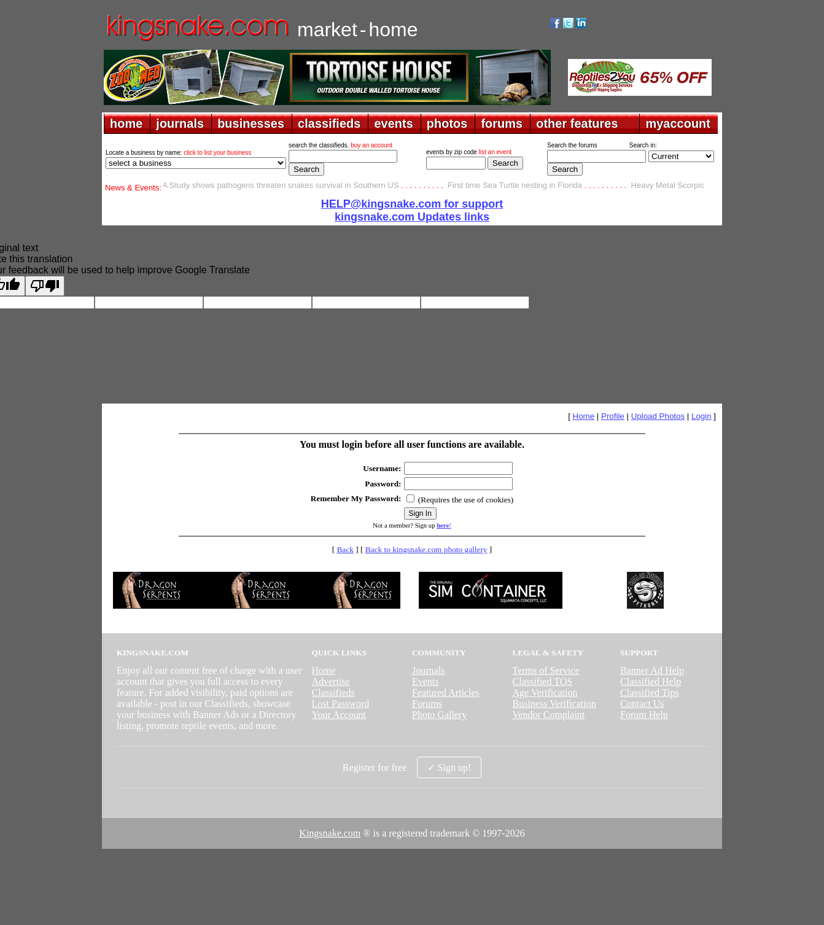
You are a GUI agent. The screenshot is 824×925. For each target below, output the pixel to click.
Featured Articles (446, 692)
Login (701, 416)
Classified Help (650, 681)
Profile (612, 416)
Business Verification (554, 703)
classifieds (329, 123)
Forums (427, 703)
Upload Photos (658, 416)
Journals (428, 670)
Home (584, 416)
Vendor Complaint (549, 714)
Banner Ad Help (652, 670)
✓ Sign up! (449, 767)
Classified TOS (543, 681)
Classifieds (332, 692)
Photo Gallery (439, 714)
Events (425, 681)
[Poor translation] (44, 286)
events (393, 123)
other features (577, 123)
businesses (250, 123)
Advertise (330, 681)
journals (180, 123)
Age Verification (545, 692)
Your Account (338, 714)
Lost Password (340, 703)
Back (344, 549)
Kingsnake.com (329, 833)
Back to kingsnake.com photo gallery (426, 549)
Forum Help (644, 714)
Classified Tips (649, 692)
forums (502, 123)
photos (447, 123)
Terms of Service (546, 670)
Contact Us (642, 703)
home (126, 123)
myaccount (677, 123)
